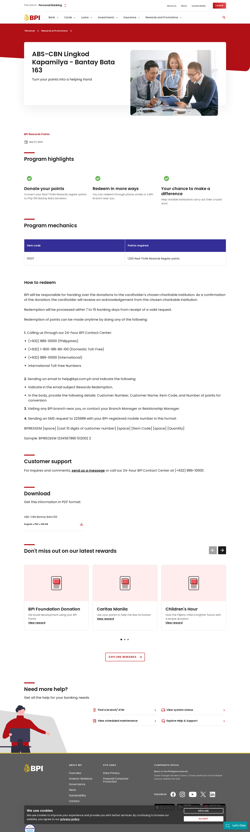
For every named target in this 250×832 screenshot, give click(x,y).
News (184, 6)
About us (171, 6)
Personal (30, 30)
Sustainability (199, 6)
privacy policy (70, 819)
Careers (74, 801)
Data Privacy (111, 773)
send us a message (88, 470)
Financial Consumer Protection (116, 780)
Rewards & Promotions (54, 30)
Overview (75, 773)
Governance (77, 784)
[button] (222, 550)
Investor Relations (80, 778)
